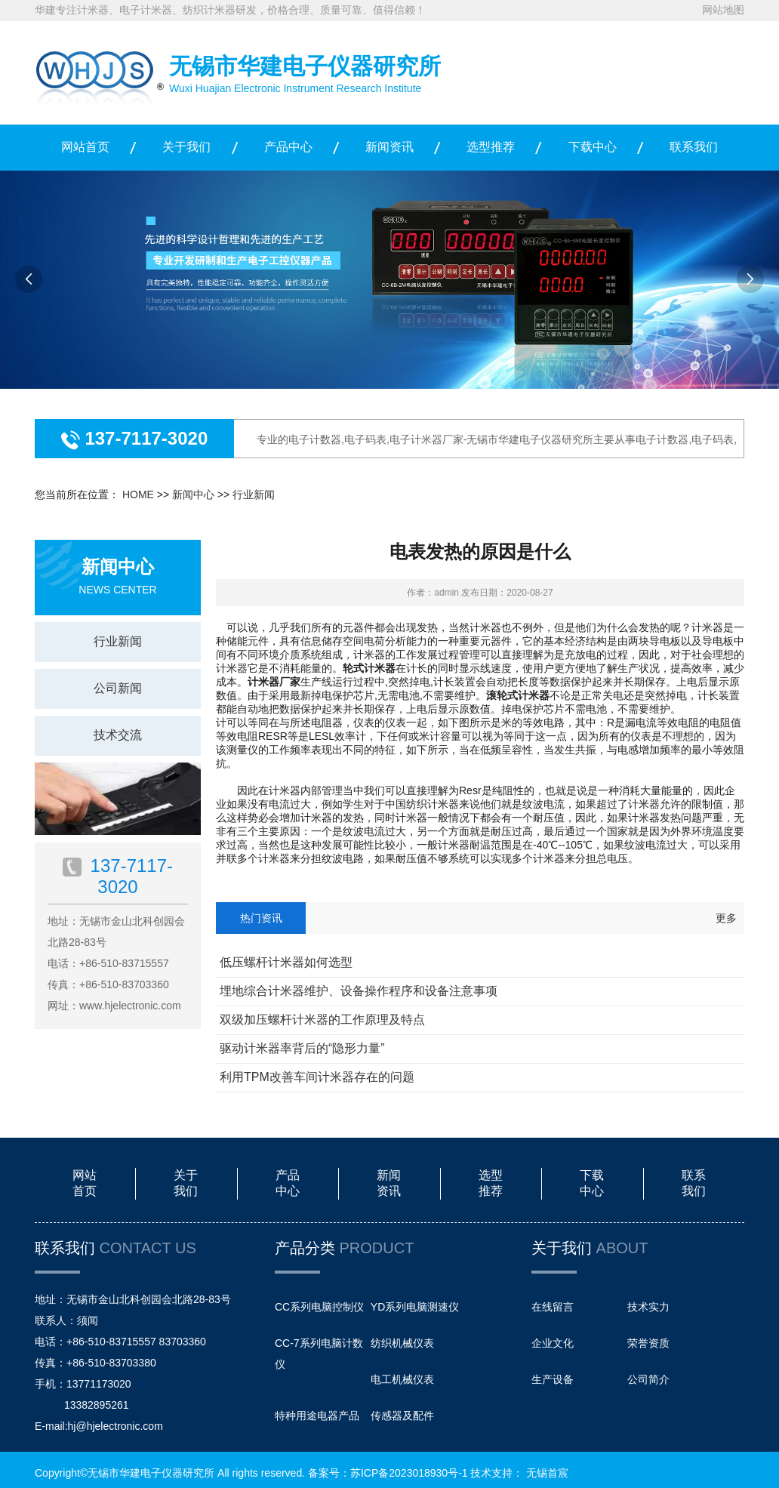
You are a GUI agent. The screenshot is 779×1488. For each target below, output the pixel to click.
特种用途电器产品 (317, 1415)
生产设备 (552, 1379)
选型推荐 (490, 146)
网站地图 (723, 10)
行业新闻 (253, 494)
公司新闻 (118, 688)
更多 (726, 918)
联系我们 (694, 146)
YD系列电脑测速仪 (415, 1307)
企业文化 (552, 1343)
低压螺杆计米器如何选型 (286, 962)
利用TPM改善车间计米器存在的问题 (317, 1077)
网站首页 (85, 146)
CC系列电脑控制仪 (319, 1307)
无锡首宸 (547, 1473)
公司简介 (648, 1379)
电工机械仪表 (402, 1379)
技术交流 (118, 735)
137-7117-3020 (144, 438)
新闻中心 (193, 494)
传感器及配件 (402, 1415)
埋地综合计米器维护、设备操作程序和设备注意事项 (358, 990)
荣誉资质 (648, 1343)
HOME (138, 494)
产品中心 (288, 146)
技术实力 (648, 1307)
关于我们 (186, 146)
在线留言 (552, 1307)
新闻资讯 (389, 146)
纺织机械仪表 (402, 1343)
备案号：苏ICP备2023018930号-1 (388, 1473)
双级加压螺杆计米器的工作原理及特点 (322, 1019)
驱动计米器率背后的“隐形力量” (302, 1048)
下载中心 (592, 146)
